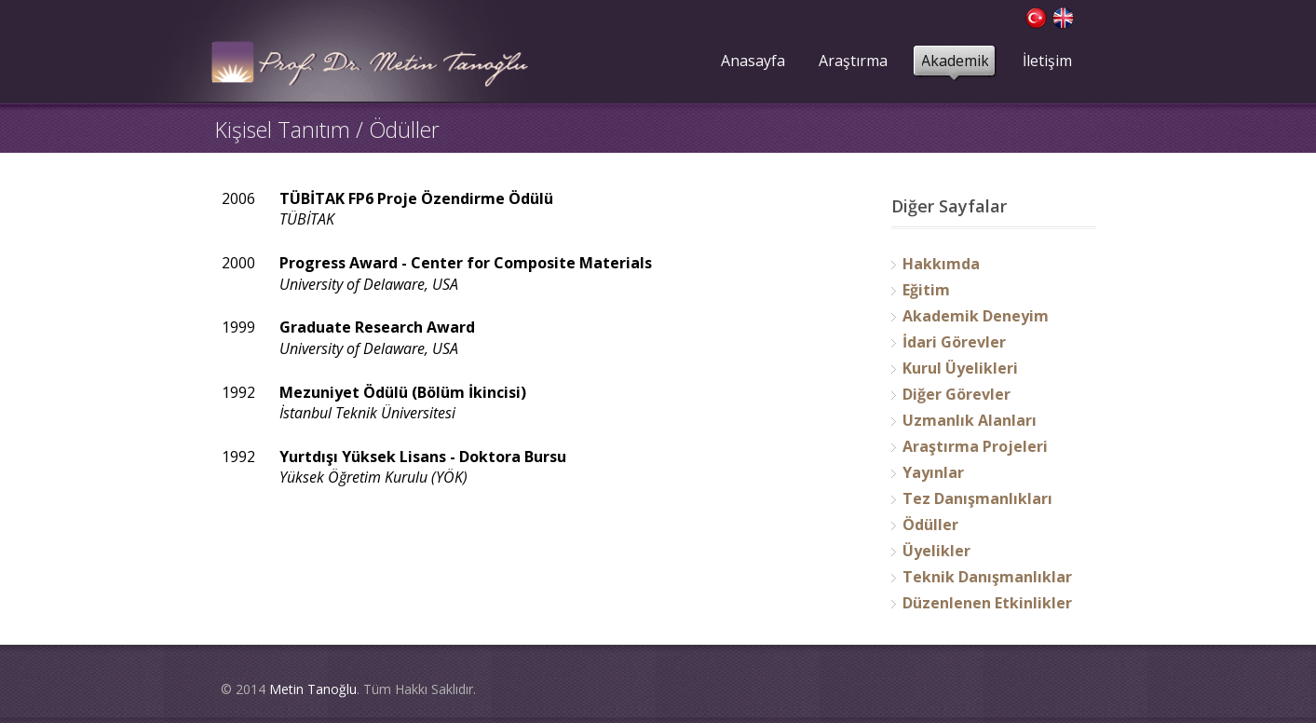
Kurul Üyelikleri (960, 368)
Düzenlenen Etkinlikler (987, 603)
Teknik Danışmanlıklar (987, 576)
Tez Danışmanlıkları (977, 498)
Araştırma (853, 60)
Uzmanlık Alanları (969, 420)
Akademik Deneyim (975, 316)
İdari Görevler (954, 342)
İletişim (1047, 60)
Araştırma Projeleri (975, 446)
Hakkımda (941, 263)
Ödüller (930, 524)
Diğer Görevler (956, 394)
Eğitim (926, 290)
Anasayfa (753, 60)
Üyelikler (936, 550)
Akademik (955, 60)
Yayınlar (933, 472)
